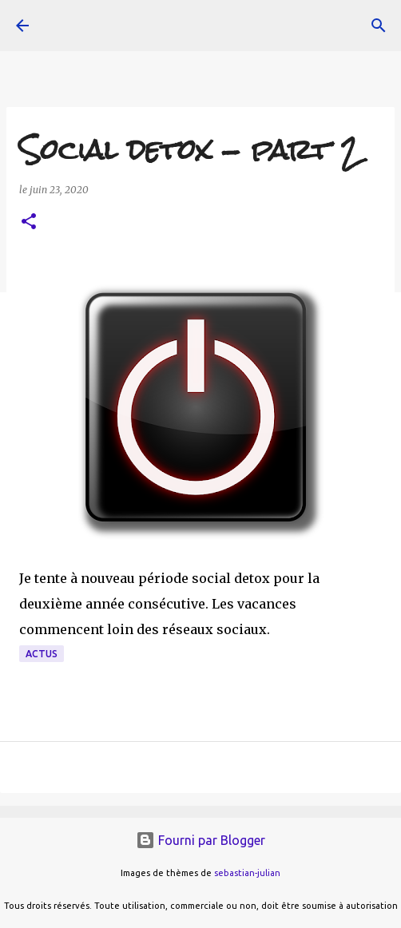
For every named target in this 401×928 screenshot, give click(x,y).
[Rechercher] (378, 25)
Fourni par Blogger (200, 840)
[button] (28, 222)
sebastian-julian (247, 873)
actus (42, 653)
